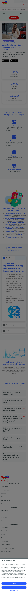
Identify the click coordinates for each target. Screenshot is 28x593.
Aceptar (14, 583)
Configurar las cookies (14, 590)
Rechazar (14, 587)
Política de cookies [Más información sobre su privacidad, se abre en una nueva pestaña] (21, 579)
